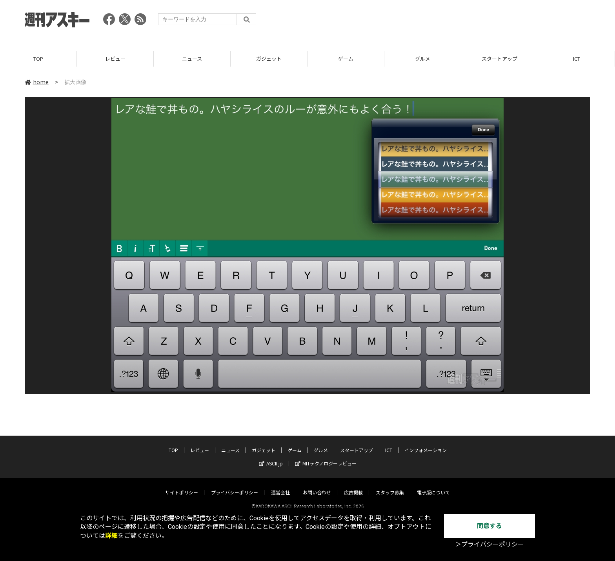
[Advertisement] (447, 21)
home (37, 82)
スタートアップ (499, 58)
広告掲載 (353, 485)
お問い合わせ (317, 485)
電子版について (433, 485)
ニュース (192, 58)
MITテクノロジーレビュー (326, 456)
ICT (576, 58)
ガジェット (269, 58)
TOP (38, 58)
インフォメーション (425, 443)
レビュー (115, 58)
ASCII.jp (271, 456)
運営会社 (280, 485)
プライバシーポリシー (234, 485)
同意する (489, 526)
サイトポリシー (181, 485)
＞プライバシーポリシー (489, 544)
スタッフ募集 (390, 485)
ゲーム (345, 58)
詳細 (111, 535)
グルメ (422, 58)
